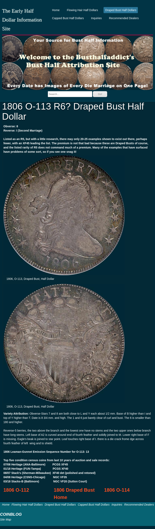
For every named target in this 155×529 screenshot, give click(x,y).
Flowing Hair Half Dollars (82, 10)
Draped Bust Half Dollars (120, 10)
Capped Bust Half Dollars (68, 18)
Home (56, 10)
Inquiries (96, 18)
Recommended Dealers (124, 18)
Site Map (5, 519)
